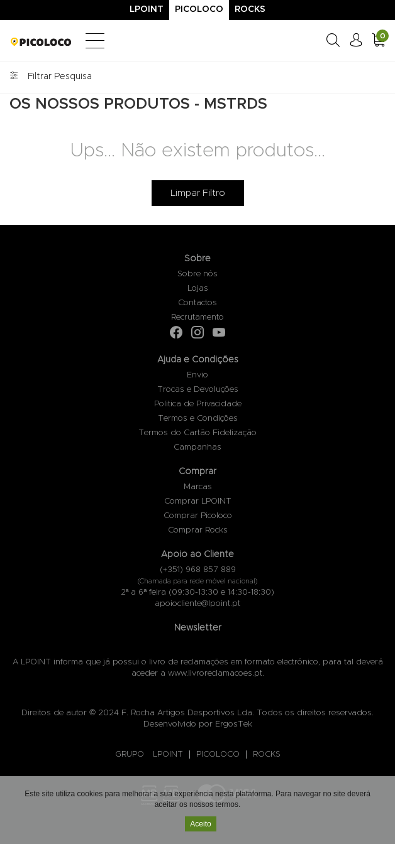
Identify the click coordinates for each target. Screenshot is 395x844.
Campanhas (197, 447)
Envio (197, 375)
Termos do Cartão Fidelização (197, 433)
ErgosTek (233, 724)
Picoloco (199, 9)
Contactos (197, 303)
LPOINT (168, 754)
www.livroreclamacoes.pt (215, 673)
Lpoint (147, 9)
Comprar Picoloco (198, 516)
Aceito (200, 825)
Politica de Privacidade (198, 404)
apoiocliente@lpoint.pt (197, 604)
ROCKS (267, 754)
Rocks (250, 9)
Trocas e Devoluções (197, 390)
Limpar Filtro (197, 193)
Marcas (198, 487)
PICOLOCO (218, 754)
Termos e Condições (198, 418)
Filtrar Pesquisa (50, 76)
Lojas (197, 288)
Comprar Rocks (198, 530)
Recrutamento (197, 317)
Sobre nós (197, 274)
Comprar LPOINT (197, 501)
